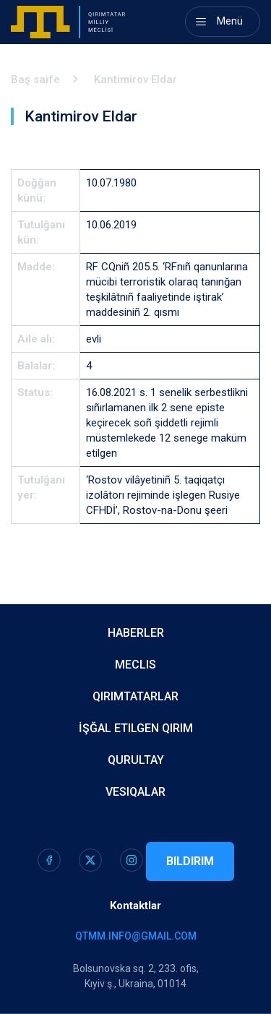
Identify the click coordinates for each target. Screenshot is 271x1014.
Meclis (135, 664)
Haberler (136, 633)
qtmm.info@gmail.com (136, 936)
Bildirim (190, 861)
